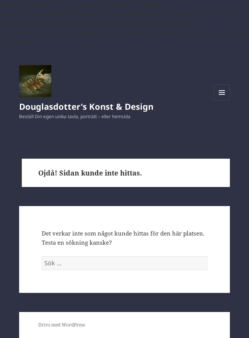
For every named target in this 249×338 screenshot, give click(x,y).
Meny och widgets (222, 100)
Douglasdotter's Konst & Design (86, 106)
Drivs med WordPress (61, 325)
